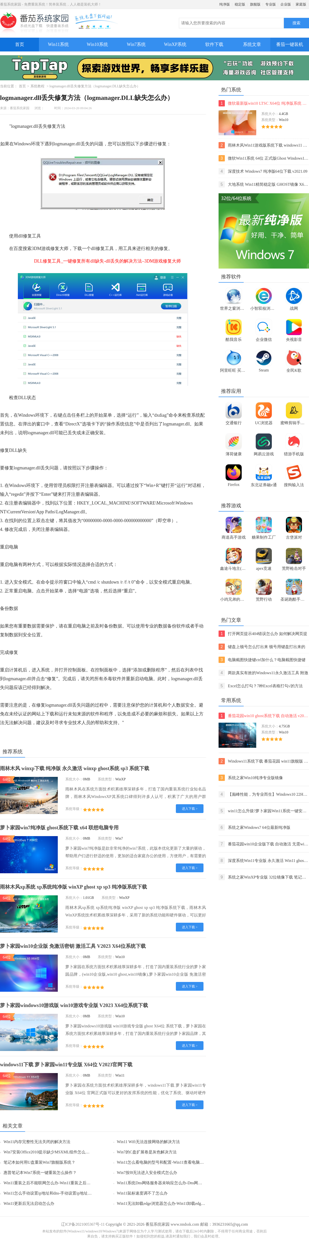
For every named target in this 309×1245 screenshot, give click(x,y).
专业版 (270, 4)
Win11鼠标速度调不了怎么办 (142, 1193)
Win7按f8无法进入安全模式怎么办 (147, 1172)
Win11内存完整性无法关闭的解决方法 (37, 1142)
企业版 (285, 4)
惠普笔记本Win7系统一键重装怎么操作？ (40, 1172)
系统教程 (37, 86)
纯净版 (224, 4)
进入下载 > (190, 809)
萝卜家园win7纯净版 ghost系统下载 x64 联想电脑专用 (59, 827)
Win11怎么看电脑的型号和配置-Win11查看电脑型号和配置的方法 (174, 1162)
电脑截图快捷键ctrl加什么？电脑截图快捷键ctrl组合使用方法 (262, 660)
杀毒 (107, 678)
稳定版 (240, 4)
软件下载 (214, 44)
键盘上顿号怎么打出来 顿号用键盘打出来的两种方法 (262, 647)
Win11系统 (58, 44)
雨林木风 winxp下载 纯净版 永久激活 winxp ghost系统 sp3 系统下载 (74, 768)
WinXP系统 (175, 44)
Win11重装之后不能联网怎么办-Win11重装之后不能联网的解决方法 (63, 1183)
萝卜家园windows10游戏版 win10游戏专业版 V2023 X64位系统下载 (74, 1005)
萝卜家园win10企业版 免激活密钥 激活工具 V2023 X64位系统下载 (73, 946)
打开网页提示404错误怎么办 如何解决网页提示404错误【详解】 (263, 634)
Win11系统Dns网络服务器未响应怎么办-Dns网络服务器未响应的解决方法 (181, 1183)
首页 (19, 44)
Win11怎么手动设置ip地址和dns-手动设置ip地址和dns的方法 (56, 1193)
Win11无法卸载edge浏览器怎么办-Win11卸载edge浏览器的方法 (172, 1203)
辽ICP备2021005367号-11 (83, 1224)
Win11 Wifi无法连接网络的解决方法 (148, 1142)
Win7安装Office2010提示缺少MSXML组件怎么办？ (48, 1152)
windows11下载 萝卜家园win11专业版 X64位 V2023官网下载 (66, 1064)
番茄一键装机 (291, 42)
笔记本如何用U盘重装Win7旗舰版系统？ (39, 1162)
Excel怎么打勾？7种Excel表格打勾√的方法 (261, 686)
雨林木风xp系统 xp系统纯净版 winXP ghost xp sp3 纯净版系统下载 (73, 887)
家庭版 (301, 4)
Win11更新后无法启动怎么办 (29, 1203)
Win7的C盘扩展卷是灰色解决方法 (147, 1152)
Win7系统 (136, 44)
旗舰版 (255, 4)
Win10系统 (97, 44)
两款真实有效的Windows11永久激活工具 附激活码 (263, 673)
